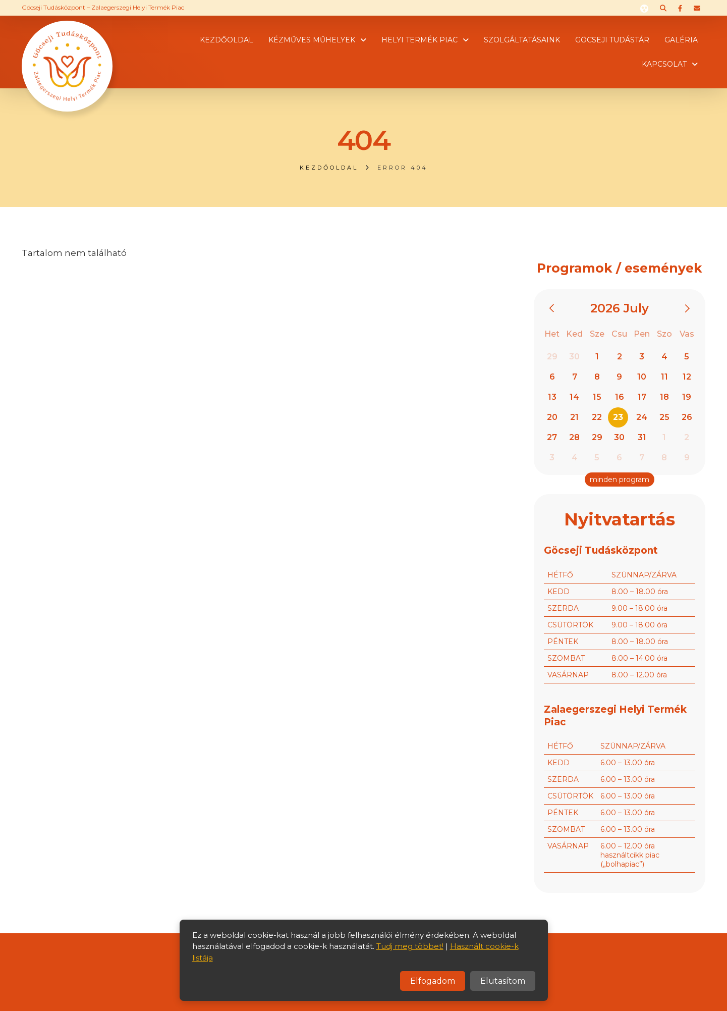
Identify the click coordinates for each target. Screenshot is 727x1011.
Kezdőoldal (226, 39)
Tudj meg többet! (409, 946)
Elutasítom (502, 981)
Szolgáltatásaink (522, 39)
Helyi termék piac (419, 39)
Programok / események (619, 268)
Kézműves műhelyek (311, 39)
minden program (619, 479)
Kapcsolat (664, 64)
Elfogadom (432, 981)
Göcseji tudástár (612, 39)
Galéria (681, 39)
